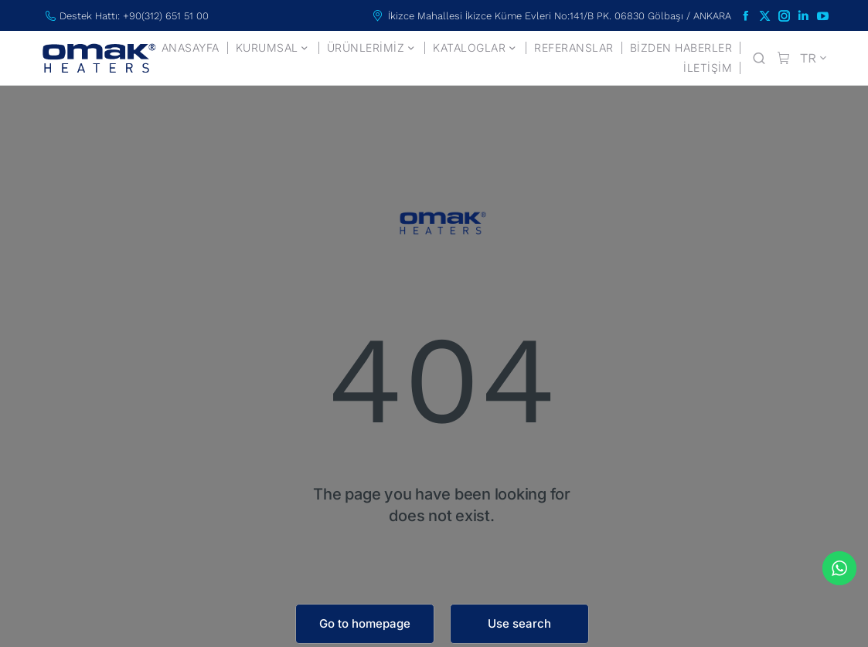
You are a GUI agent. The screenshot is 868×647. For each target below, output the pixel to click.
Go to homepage (364, 623)
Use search (519, 623)
